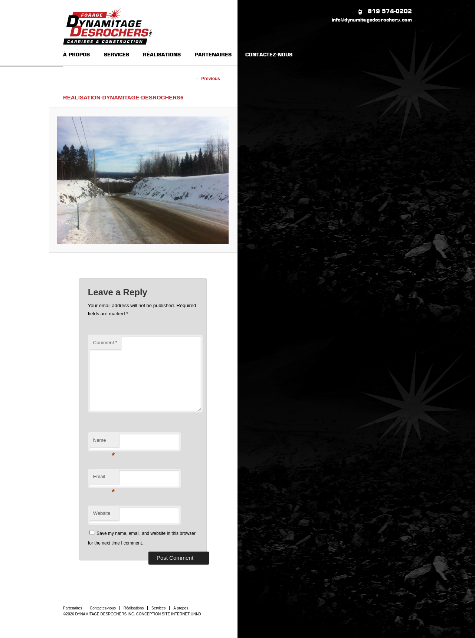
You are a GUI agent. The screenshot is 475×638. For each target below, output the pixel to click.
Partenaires (72, 608)
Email (104, 479)
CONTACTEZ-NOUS (268, 55)
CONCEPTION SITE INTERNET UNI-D (168, 614)
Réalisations (134, 608)
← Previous (208, 78)
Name (104, 442)
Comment (105, 342)
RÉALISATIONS (162, 55)
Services (158, 608)
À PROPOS (76, 55)
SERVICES (116, 55)
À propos (180, 608)
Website (102, 513)
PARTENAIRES (213, 55)
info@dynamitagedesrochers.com (372, 20)
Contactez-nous (103, 608)
